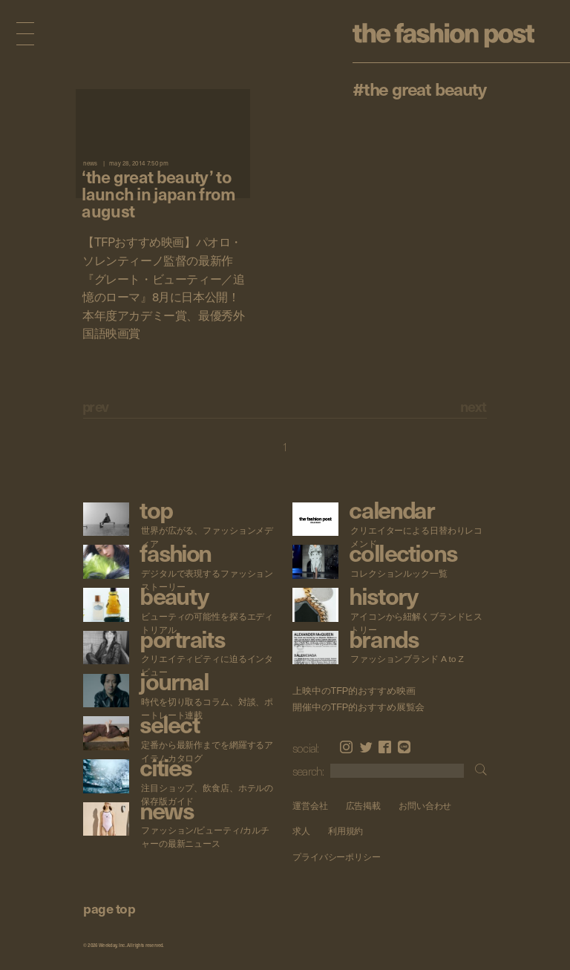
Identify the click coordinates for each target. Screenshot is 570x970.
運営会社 (310, 805)
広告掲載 (363, 805)
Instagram (346, 747)
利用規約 (346, 831)
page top (109, 908)
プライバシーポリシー (336, 857)
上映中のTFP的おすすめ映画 (353, 691)
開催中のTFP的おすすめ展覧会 (358, 707)
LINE (404, 747)
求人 (301, 831)
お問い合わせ (425, 805)
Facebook (385, 747)
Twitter (366, 747)
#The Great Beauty (419, 88)
